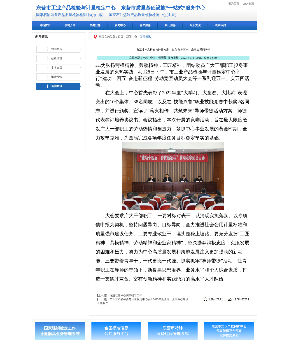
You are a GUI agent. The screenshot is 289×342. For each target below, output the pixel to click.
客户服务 (145, 25)
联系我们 (220, 25)
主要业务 (95, 25)
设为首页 (233, 3)
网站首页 (45, 25)
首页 (120, 36)
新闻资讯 (56, 86)
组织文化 (195, 25)
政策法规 (56, 58)
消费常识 (56, 76)
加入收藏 (248, 3)
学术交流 (56, 67)
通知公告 (56, 49)
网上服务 (170, 25)
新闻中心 (120, 25)
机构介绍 (70, 25)
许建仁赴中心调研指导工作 (126, 295)
